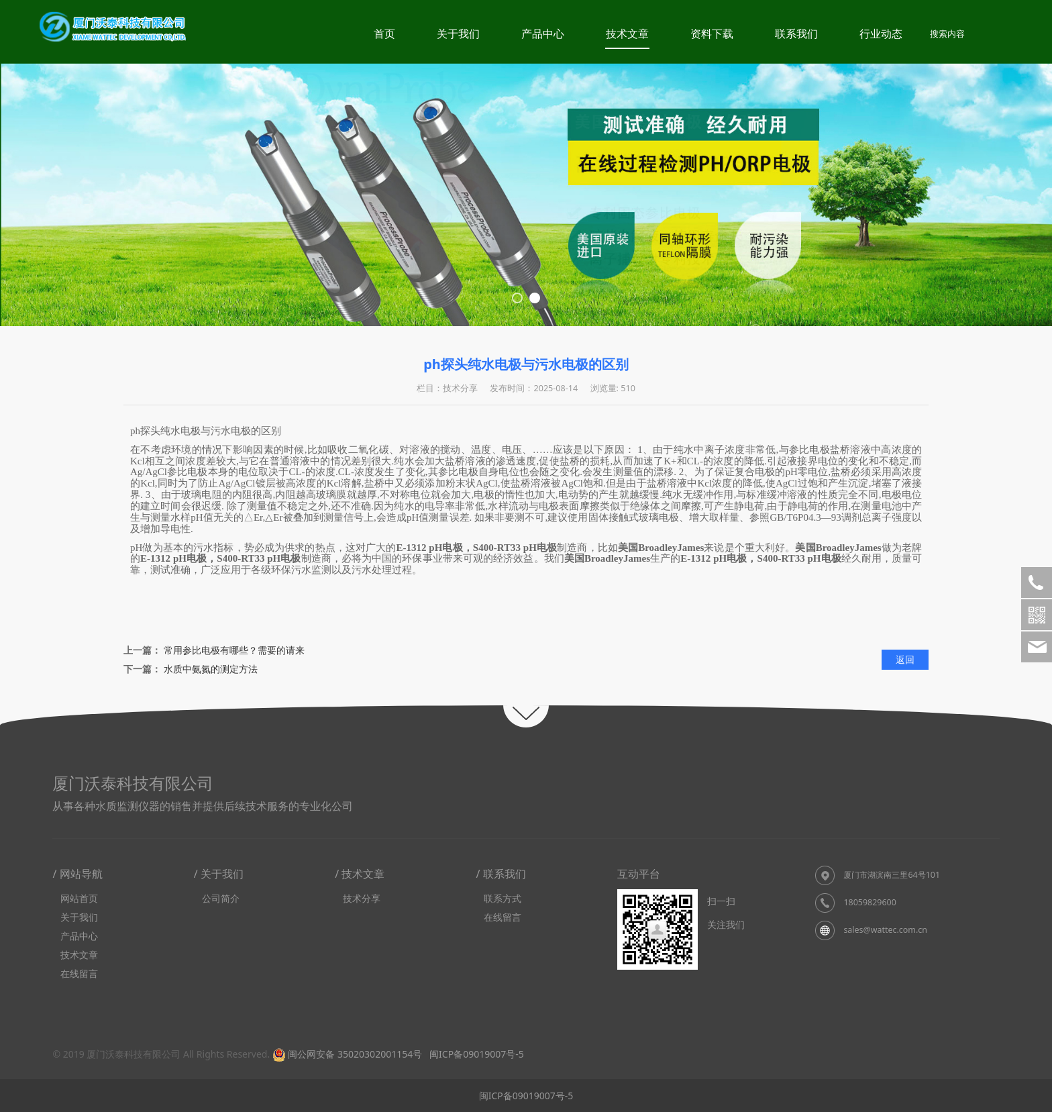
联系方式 (502, 898)
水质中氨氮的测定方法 (211, 668)
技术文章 (627, 33)
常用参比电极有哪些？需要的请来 (234, 650)
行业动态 (880, 33)
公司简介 (221, 898)
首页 (384, 33)
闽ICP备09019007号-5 (475, 1054)
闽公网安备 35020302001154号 (347, 1054)
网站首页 (79, 898)
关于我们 (458, 33)
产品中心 (542, 33)
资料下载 (711, 33)
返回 (905, 659)
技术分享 (361, 898)
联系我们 (796, 33)
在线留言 (79, 973)
